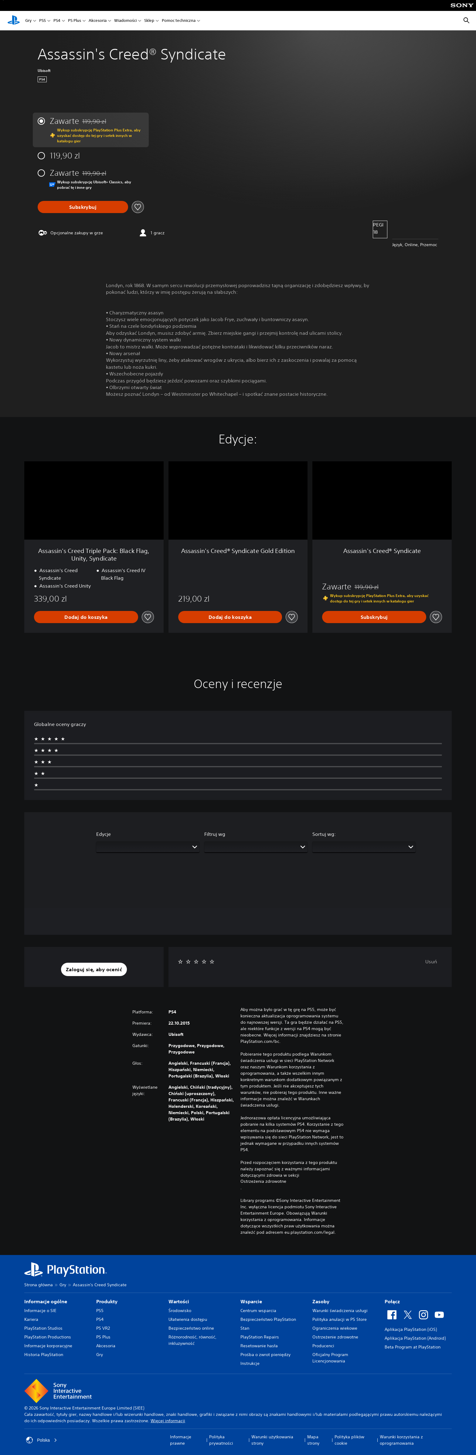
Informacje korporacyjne (48, 1345)
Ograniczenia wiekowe (334, 1328)
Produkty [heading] (106, 1301)
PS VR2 (103, 1328)
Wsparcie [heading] (251, 1301)
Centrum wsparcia (258, 1310)
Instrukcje (250, 1363)
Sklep (149, 20)
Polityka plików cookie (349, 1440)
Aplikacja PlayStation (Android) (415, 1338)
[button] (94, 969)
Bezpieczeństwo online (191, 1328)
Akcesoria (98, 20)
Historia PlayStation (43, 1354)
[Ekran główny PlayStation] (13, 20)
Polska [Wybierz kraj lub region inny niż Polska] (41, 1440)
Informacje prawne (180, 1440)
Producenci (323, 1345)
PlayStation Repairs (259, 1337)
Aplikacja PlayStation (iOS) (411, 1329)
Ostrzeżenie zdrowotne (335, 1337)
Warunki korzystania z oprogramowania (401, 1440)
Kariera (31, 1319)
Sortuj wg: (324, 834)
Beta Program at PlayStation (412, 1347)
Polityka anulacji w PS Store (339, 1319)
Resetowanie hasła (259, 1345)
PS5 (42, 20)
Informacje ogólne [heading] (45, 1301)
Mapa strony (313, 1440)
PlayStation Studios (43, 1328)
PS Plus (74, 20)
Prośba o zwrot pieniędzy (265, 1354)
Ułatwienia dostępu (187, 1319)
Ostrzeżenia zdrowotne (263, 1181)
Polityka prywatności (221, 1440)
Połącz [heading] (392, 1301)
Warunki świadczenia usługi (340, 1310)
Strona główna (38, 1284)
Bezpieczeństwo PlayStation (268, 1319)
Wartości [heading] (178, 1301)
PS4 (56, 20)
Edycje (103, 834)
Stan (244, 1328)
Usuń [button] (431, 961)
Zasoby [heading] (320, 1301)
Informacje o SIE (40, 1310)
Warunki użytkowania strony (272, 1440)
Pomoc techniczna (178, 20)
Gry (28, 20)
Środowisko (179, 1310)
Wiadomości (125, 20)
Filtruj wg (214, 834)
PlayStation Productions (47, 1337)
